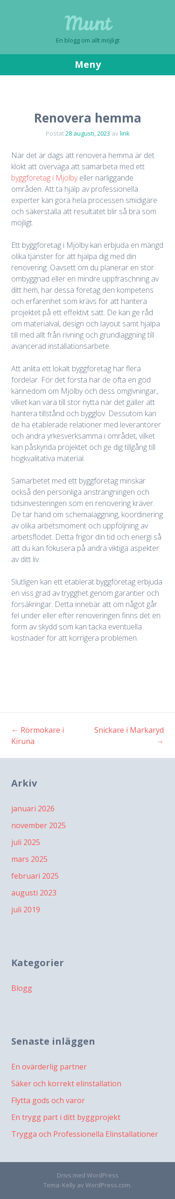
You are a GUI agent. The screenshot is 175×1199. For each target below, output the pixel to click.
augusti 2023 (33, 893)
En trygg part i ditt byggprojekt (65, 1117)
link (125, 133)
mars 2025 (29, 859)
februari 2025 (35, 876)
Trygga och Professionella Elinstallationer (84, 1134)
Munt (87, 23)
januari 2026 (33, 808)
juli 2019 (25, 909)
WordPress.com (107, 1185)
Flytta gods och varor (48, 1100)
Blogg (21, 988)
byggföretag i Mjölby (44, 178)
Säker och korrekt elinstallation (66, 1083)
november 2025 (38, 825)
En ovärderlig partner (49, 1067)
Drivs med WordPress (88, 1175)
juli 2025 (25, 842)
